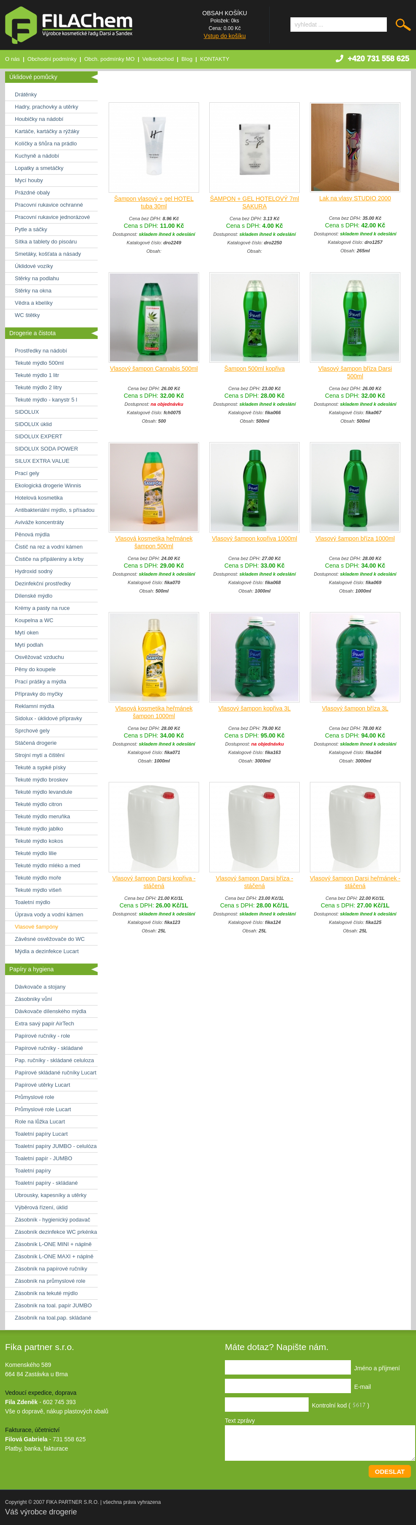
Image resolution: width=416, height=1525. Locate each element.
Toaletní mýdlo (32, 902)
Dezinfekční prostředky (43, 583)
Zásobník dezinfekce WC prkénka (56, 1232)
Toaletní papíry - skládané (46, 1183)
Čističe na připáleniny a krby (49, 559)
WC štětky (27, 315)
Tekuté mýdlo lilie (36, 853)
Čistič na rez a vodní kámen (48, 547)
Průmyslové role (34, 1097)
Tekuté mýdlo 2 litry (38, 387)
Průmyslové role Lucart (43, 1109)
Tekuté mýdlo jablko (39, 828)
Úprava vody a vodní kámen (49, 914)
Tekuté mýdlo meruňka (42, 816)
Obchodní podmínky (52, 59)
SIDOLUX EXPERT (38, 436)
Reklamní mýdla (34, 706)
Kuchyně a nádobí (37, 156)
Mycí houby (29, 180)
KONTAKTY (214, 59)
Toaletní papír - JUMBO (43, 1158)
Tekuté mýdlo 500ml (39, 363)
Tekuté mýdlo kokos (39, 841)
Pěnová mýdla (32, 534)
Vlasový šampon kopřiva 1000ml (254, 538)
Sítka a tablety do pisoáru (46, 241)
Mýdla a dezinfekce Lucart (47, 951)
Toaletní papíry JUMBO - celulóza (56, 1146)
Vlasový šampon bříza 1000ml (355, 538)
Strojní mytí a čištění (40, 755)
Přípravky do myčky (39, 694)
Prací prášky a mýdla (40, 681)
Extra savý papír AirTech (44, 1023)
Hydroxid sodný (34, 571)
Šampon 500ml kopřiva (254, 368)
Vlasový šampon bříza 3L (355, 708)
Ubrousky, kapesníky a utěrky (51, 1195)
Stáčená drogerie (36, 743)
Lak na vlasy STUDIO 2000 (355, 198)
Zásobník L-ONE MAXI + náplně (54, 1256)
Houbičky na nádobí (39, 119)
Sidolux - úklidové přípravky (48, 718)
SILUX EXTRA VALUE (42, 461)
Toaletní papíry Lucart (41, 1134)
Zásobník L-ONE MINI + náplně (53, 1244)
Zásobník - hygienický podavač (52, 1219)
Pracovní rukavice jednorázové (52, 217)
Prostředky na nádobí (41, 350)
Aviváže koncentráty (39, 522)
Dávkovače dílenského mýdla (50, 1011)
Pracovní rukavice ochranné (49, 205)
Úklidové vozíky (34, 266)
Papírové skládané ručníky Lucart (55, 1072)
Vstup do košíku (225, 36)
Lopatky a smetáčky (39, 168)
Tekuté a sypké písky (40, 767)
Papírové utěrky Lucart (42, 1085)
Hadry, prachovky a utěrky (46, 107)
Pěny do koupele (35, 669)
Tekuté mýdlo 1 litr (37, 375)
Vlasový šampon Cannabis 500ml (154, 368)
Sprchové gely (32, 730)
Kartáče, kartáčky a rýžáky (47, 131)
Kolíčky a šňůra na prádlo (46, 143)
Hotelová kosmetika (39, 498)
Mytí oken (26, 632)
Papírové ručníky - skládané (49, 1048)
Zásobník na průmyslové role (50, 1281)
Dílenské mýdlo (33, 596)
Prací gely (27, 473)
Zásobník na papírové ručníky (51, 1268)
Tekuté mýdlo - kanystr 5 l (46, 399)
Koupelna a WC (34, 620)
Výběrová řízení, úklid (41, 1207)
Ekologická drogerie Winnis (48, 485)
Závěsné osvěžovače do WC (50, 939)
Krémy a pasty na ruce (42, 608)
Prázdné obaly (32, 192)
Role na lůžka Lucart (40, 1121)
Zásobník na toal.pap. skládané (53, 1318)
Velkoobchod (158, 59)
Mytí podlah (29, 645)
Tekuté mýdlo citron (38, 804)
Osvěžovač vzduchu (39, 657)
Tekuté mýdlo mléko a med (47, 865)
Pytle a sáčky (31, 229)
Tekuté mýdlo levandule (43, 792)
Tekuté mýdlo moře (38, 878)
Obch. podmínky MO (109, 59)
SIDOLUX (27, 412)
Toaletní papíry (33, 1170)
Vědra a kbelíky (34, 303)
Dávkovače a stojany (40, 987)
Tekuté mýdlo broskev (41, 779)
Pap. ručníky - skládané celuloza (54, 1060)
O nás (12, 59)
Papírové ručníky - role (42, 1036)
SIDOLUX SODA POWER (46, 448)
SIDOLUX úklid (33, 424)
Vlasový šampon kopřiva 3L (254, 708)
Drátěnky (26, 94)
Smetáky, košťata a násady (48, 254)
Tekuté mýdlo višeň (38, 890)
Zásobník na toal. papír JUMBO (53, 1305)
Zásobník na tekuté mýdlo (46, 1293)
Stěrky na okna (33, 290)
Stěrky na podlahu (37, 278)
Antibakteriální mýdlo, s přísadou (55, 510)
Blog (186, 59)
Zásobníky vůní (33, 999)
